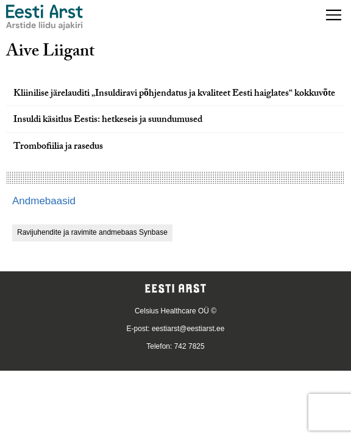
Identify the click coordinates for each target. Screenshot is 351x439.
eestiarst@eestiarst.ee (188, 328)
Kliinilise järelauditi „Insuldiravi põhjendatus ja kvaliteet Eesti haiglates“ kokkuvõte (174, 94)
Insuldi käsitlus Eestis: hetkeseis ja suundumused (107, 120)
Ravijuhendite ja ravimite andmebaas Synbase (92, 232)
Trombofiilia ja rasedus (58, 147)
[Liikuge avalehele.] (44, 17)
